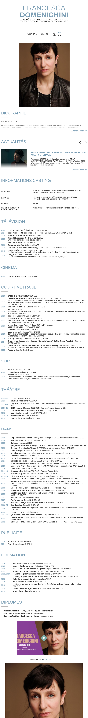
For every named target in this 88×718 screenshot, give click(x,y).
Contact (33, 34)
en (59, 35)
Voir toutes (44, 659)
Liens (44, 34)
